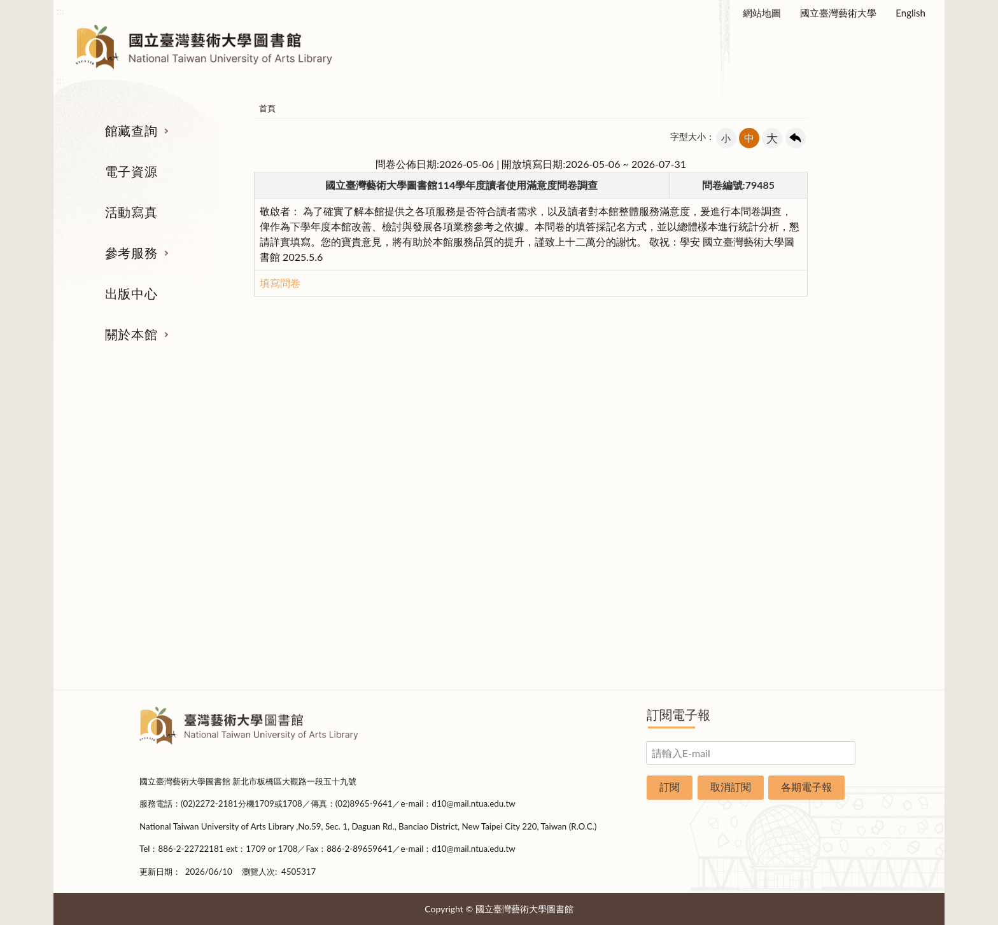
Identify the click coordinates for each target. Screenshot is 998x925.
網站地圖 (762, 12)
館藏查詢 (131, 130)
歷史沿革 (810, 497)
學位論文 (189, 545)
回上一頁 (795, 138)
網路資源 (189, 521)
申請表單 (810, 617)
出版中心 (131, 293)
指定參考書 (561, 450)
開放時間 (810, 569)
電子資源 (131, 171)
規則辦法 (810, 545)
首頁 (267, 108)
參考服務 (131, 252)
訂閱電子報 (678, 714)
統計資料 (810, 521)
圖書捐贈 (810, 640)
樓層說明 (810, 474)
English (910, 12)
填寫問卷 (280, 283)
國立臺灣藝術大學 (838, 12)
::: (60, 10)
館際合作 (561, 474)
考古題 (561, 497)
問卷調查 (810, 665)
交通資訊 (810, 593)
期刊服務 (189, 450)
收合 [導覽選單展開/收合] (848, 384)
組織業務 (810, 450)
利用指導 (561, 521)
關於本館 (131, 334)
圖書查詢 (189, 474)
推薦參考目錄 (561, 545)
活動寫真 (131, 211)
